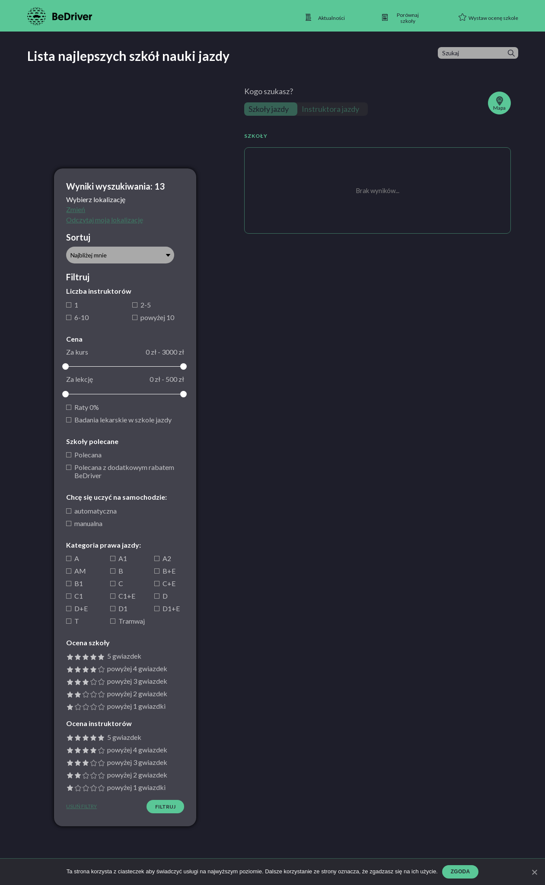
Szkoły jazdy (269, 109)
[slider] (65, 366)
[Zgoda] (534, 872)
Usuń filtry (81, 806)
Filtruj (165, 806)
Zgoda (460, 872)
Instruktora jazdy (330, 109)
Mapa (499, 103)
